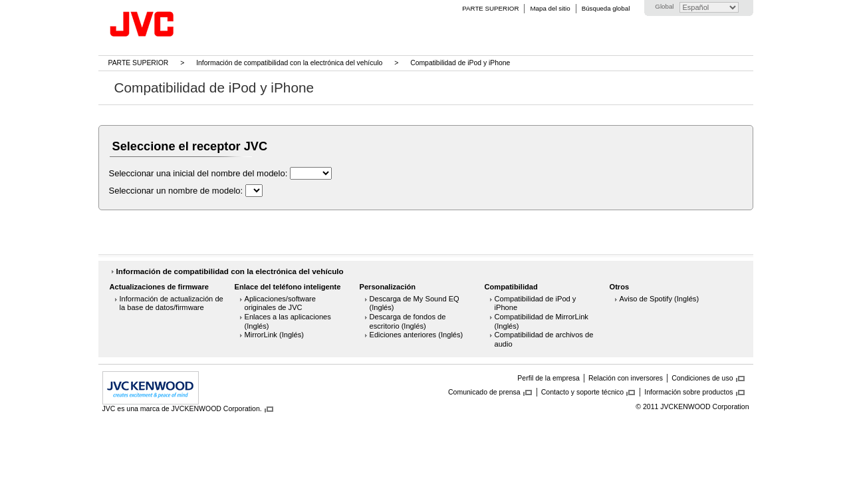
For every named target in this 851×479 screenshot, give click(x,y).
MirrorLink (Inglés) (274, 335)
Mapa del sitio (550, 8)
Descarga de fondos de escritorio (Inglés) (408, 321)
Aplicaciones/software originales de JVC (280, 303)
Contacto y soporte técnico (582, 392)
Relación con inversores (625, 378)
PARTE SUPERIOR (490, 8)
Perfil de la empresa (548, 378)
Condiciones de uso (702, 378)
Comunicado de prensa (484, 392)
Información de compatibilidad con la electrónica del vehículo (289, 63)
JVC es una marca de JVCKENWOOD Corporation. (182, 408)
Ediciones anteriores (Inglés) (416, 335)
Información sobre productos (688, 392)
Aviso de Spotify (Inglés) (659, 299)
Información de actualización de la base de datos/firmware (171, 303)
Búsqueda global (606, 8)
